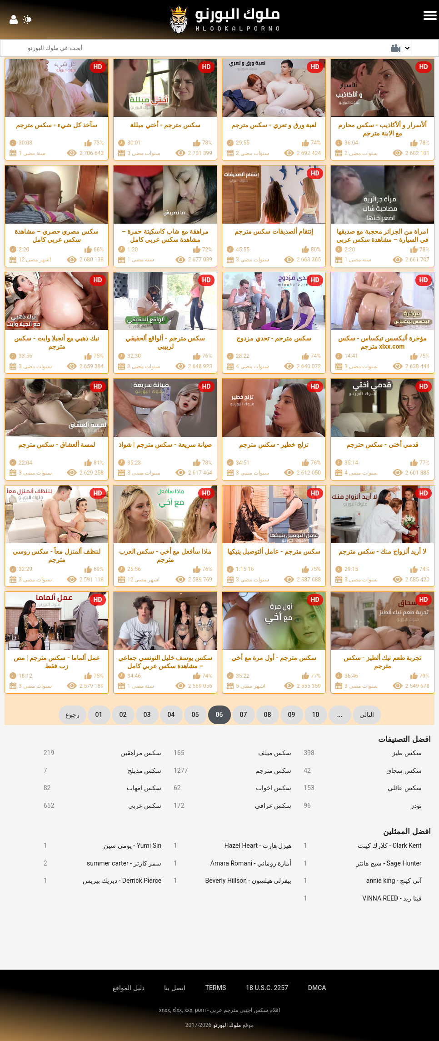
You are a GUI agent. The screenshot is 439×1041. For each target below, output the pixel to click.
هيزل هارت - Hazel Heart (228, 846)
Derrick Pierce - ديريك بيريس (98, 881)
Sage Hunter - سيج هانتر (358, 863)
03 (147, 714)
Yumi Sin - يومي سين (98, 846)
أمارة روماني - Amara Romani (228, 863)
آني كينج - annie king (358, 881)
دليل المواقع (128, 987)
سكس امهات (98, 788)
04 (171, 714)
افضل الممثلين (406, 831)
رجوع (72, 714)
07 (243, 714)
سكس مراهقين (98, 753)
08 (267, 714)
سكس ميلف (228, 753)
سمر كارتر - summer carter (98, 863)
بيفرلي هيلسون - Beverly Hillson (228, 881)
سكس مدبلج (98, 771)
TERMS (215, 987)
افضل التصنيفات (404, 739)
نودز (358, 806)
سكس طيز (358, 753)
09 (291, 714)
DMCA (317, 987)
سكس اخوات (228, 788)
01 (99, 714)
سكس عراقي (228, 806)
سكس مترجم (228, 771)
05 (195, 714)
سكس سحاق (358, 771)
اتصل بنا (174, 987)
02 (123, 714)
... (340, 714)
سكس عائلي (358, 788)
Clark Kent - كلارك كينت (358, 846)
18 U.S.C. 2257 (267, 987)
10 (315, 714)
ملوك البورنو (227, 1025)
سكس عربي (98, 806)
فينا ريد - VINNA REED (358, 898)
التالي (366, 714)
